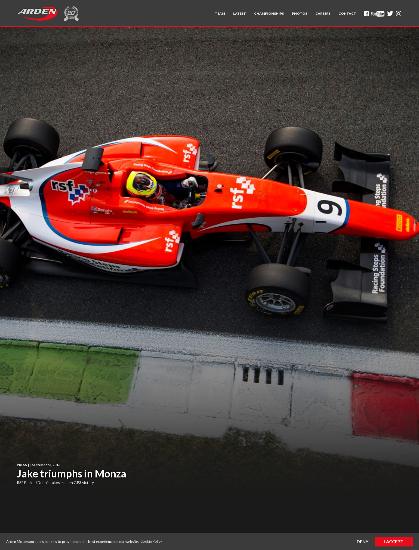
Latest (239, 13)
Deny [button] (362, 541)
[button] (220, 13)
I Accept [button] (393, 541)
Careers (322, 13)
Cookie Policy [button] (151, 541)
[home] (37, 13)
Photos (299, 13)
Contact (347, 13)
